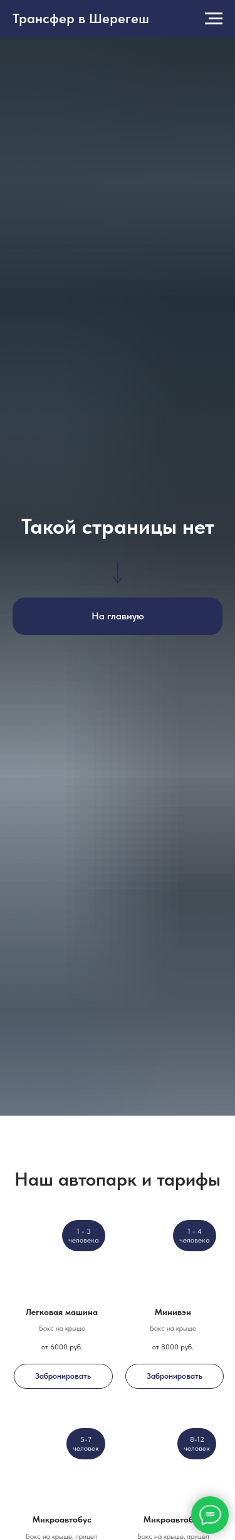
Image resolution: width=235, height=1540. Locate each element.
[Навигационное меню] (213, 18)
